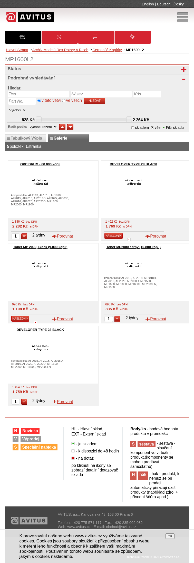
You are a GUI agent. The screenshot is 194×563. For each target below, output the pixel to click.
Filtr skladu (173, 127)
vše (157, 127)
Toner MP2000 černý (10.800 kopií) (133, 247)
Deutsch (163, 4)
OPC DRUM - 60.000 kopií (40, 164)
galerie (60, 138)
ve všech (74, 100)
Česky (178, 4)
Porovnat (65, 236)
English (148, 4)
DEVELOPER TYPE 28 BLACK (133, 164)
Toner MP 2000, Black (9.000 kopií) (40, 247)
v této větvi (51, 100)
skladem (142, 127)
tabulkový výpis (26, 138)
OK (170, 536)
